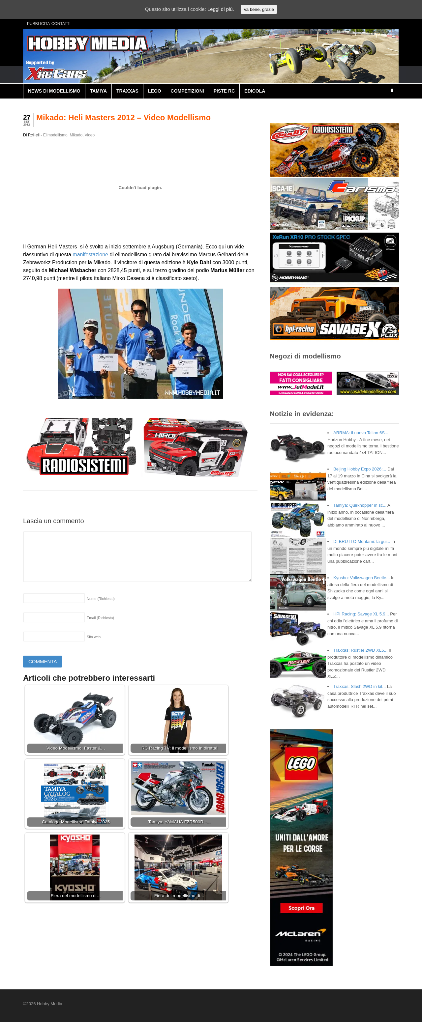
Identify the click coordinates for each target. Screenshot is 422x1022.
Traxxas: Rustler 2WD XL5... (360, 650)
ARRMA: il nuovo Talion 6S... (360, 432)
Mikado (76, 135)
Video (90, 135)
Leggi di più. (220, 9)
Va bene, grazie (259, 9)
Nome (101, 599)
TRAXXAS (127, 91)
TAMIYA (98, 91)
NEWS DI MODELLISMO (54, 91)
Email (100, 618)
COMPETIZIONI (187, 91)
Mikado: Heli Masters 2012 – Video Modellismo (123, 117)
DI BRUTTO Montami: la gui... (361, 541)
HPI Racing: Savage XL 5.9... (361, 613)
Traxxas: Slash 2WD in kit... (359, 686)
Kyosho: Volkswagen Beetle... (361, 577)
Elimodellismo (55, 135)
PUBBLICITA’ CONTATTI (49, 23)
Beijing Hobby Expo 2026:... (359, 469)
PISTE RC (224, 91)
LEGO (154, 91)
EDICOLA (254, 91)
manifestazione (90, 254)
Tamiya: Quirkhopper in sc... (359, 505)
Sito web (94, 637)
